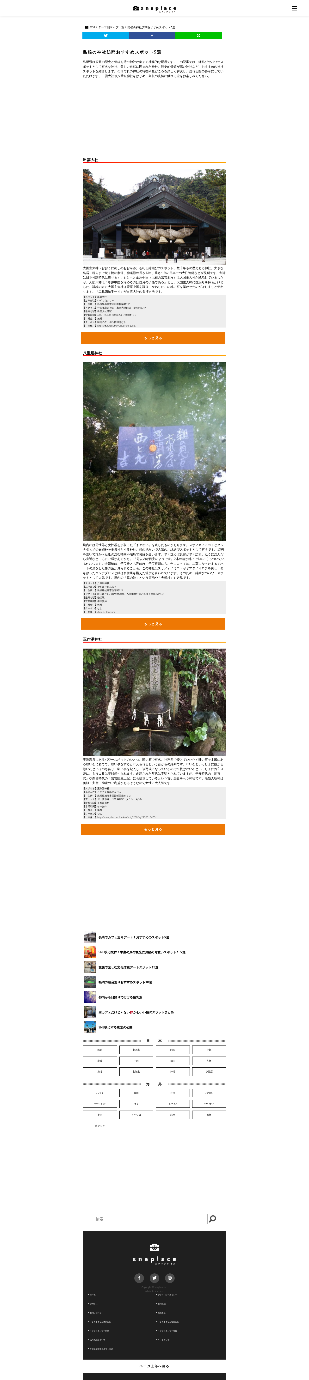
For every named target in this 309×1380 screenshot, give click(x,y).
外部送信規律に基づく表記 (100, 1349)
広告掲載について (96, 1340)
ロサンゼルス (209, 1103)
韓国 (136, 1092)
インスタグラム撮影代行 (167, 1322)
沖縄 (172, 1071)
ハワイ (100, 1092)
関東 (100, 1049)
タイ (136, 1103)
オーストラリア (99, 1103)
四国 (172, 1060)
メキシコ (136, 1114)
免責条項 (161, 1313)
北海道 (136, 1071)
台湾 (172, 1092)
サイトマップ (162, 1340)
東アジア (100, 1125)
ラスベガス (173, 1103)
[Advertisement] (154, 116)
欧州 (209, 1114)
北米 (172, 1114)
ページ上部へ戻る (155, 1366)
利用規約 (161, 1304)
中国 (136, 1060)
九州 (209, 1060)
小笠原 (209, 1071)
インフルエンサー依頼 (98, 1331)
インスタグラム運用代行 (99, 1322)
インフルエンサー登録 (166, 1331)
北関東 (136, 1049)
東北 (100, 1071)
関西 (172, 1049)
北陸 (100, 1060)
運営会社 (93, 1304)
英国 (100, 1114)
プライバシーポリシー (166, 1295)
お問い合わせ (94, 1313)
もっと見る (153, 338)
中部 (209, 1049)
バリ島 (209, 1092)
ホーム (92, 1295)
